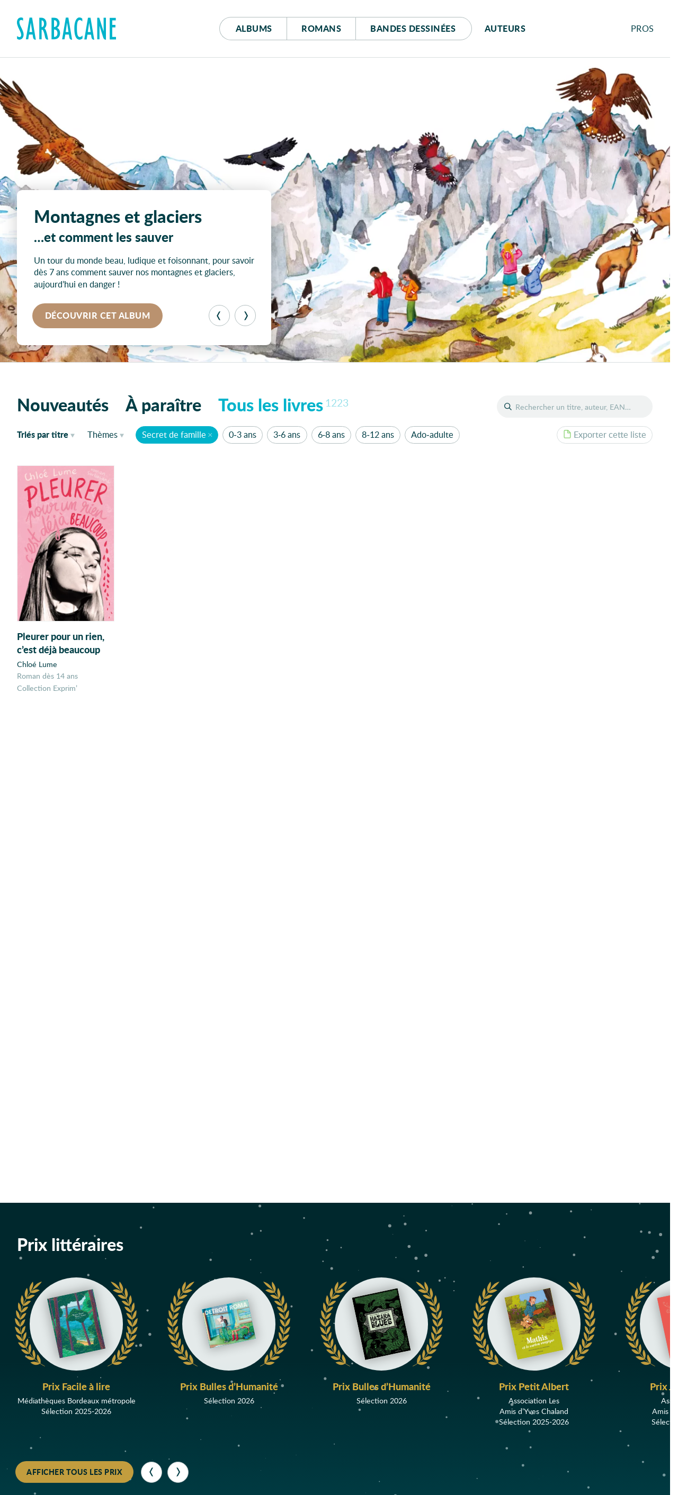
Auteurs (505, 28)
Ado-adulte (432, 434)
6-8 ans (331, 434)
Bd (413, 28)
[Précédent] (219, 315)
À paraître (163, 404)
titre (42, 434)
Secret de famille (174, 434)
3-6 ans (286, 434)
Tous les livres (283, 404)
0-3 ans (242, 434)
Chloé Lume (37, 664)
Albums (254, 28)
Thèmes (102, 434)
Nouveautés (63, 404)
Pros (642, 28)
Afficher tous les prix (74, 1471)
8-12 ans (378, 434)
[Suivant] (245, 315)
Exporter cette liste (604, 434)
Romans (321, 28)
